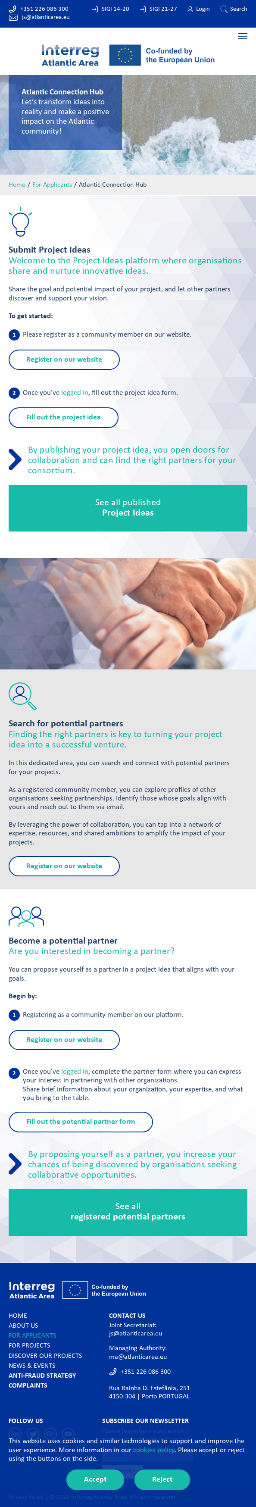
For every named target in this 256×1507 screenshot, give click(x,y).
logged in (74, 393)
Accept (95, 1480)
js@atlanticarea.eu (46, 17)
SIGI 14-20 (115, 9)
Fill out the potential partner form (80, 1122)
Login (203, 9)
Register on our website (64, 360)
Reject (162, 1480)
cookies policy (154, 1450)
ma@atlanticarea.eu (138, 1357)
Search (238, 9)
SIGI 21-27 (163, 9)
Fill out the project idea (63, 417)
